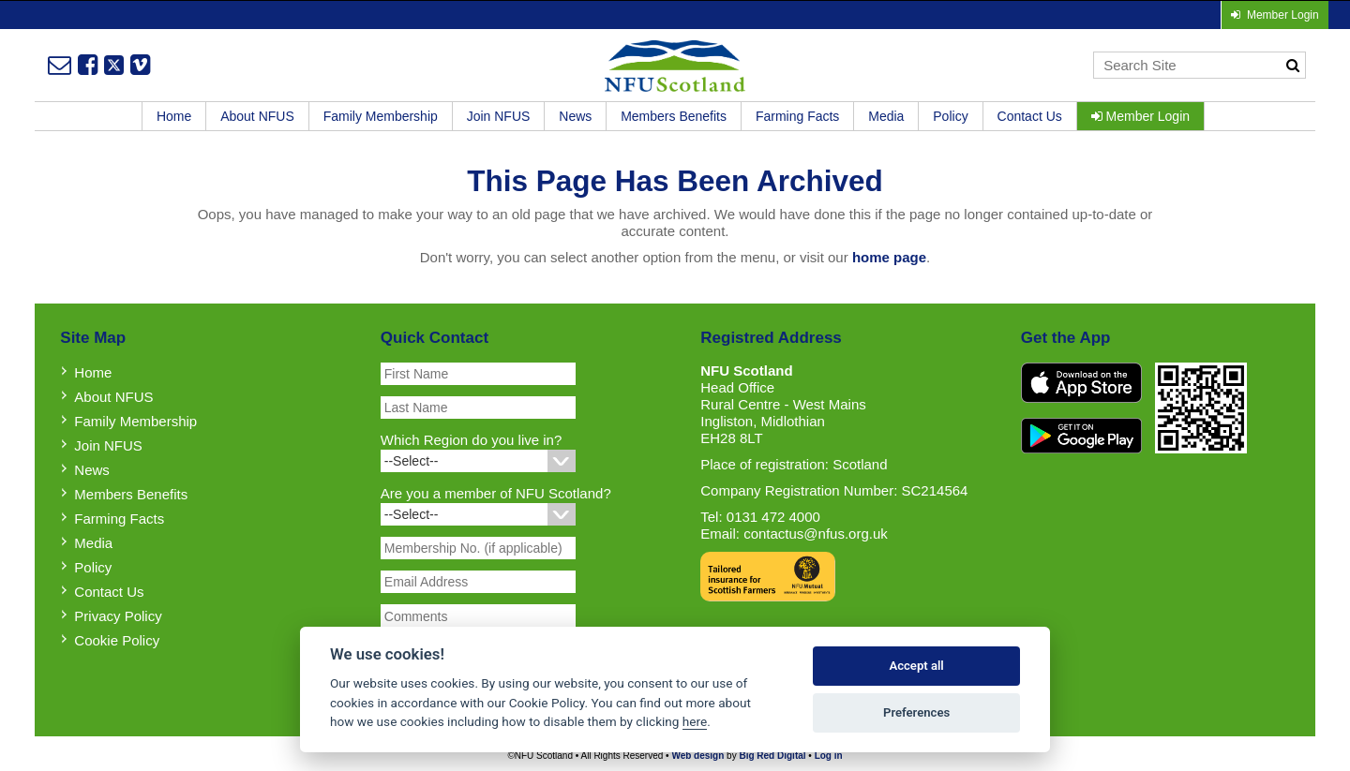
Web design (697, 755)
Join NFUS (499, 116)
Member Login (1140, 116)
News (575, 116)
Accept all (916, 666)
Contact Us (1030, 116)
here (694, 721)
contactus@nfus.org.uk (815, 533)
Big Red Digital (772, 755)
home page (889, 257)
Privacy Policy (117, 616)
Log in (829, 755)
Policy (950, 116)
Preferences (916, 712)
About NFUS (257, 116)
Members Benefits (674, 116)
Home (174, 116)
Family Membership (380, 116)
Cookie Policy (116, 640)
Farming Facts (797, 116)
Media (886, 116)
